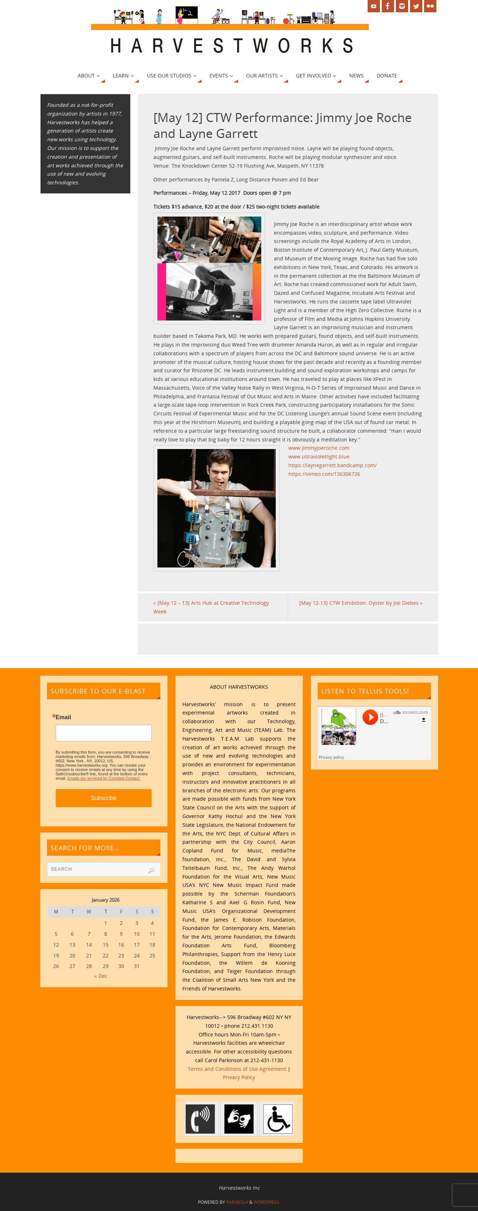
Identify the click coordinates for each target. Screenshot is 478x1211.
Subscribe (104, 798)
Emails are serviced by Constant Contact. (103, 778)
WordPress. (267, 1202)
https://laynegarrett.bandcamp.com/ (332, 465)
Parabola (237, 1202)
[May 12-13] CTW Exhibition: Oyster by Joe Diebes (361, 602)
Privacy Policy (239, 1077)
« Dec (100, 975)
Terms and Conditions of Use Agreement (237, 1068)
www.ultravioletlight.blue (319, 456)
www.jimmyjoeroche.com (318, 447)
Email (63, 717)
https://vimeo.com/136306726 (324, 473)
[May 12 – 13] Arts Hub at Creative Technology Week (211, 607)
